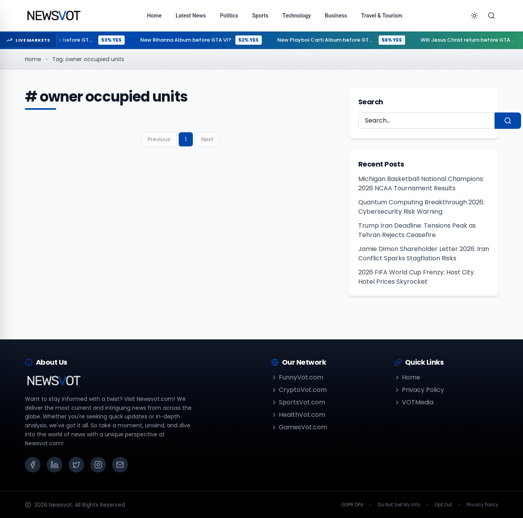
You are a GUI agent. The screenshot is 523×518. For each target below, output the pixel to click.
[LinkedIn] (54, 464)
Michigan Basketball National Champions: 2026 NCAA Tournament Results (421, 183)
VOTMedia (413, 402)
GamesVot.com (299, 427)
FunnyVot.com (297, 377)
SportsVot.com (298, 402)
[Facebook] (33, 464)
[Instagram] (98, 464)
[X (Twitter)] (76, 464)
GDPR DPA (352, 505)
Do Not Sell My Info (399, 505)
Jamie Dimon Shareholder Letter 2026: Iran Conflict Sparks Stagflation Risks (423, 253)
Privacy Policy (419, 389)
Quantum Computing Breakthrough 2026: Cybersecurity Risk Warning (421, 207)
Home (33, 59)
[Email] (120, 464)
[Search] (491, 16)
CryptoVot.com (299, 389)
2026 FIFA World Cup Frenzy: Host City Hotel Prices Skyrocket (416, 277)
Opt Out (443, 505)
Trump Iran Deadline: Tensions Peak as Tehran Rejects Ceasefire (417, 230)
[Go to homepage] (53, 15)
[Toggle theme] (474, 16)
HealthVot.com (298, 414)
